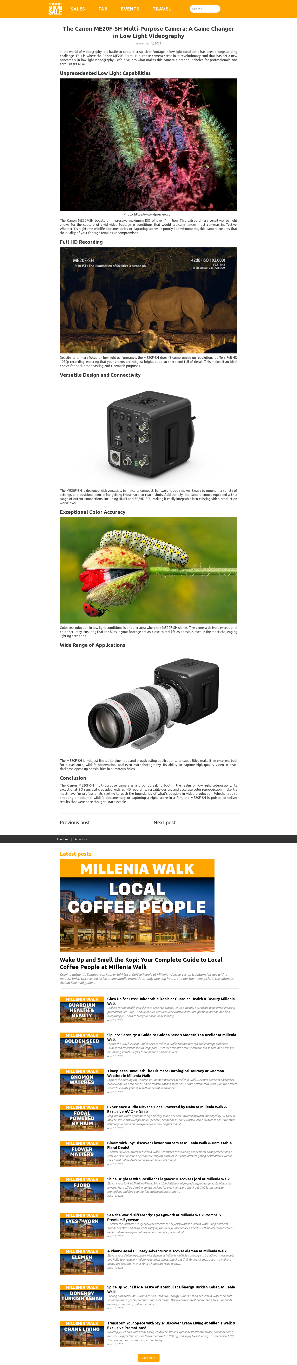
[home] (55, 9)
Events (130, 8)
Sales (78, 8)
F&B (102, 8)
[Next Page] (149, 1358)
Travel (162, 8)
